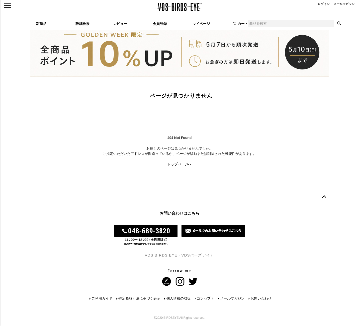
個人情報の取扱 (178, 298)
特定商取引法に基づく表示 (139, 298)
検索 (339, 23)
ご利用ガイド (101, 298)
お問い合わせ (261, 298)
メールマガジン (232, 298)
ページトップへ (324, 197)
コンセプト (205, 298)
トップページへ (179, 164)
